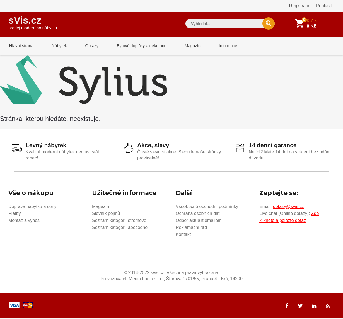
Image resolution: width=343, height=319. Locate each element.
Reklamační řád (191, 228)
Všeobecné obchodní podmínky (207, 207)
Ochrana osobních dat (197, 214)
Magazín (187, 46)
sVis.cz (32, 22)
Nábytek (57, 46)
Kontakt (183, 235)
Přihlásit (324, 5)
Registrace (299, 5)
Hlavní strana (20, 46)
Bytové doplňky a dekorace (137, 46)
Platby (14, 214)
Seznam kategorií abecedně (120, 228)
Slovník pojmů (106, 214)
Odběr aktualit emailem (199, 221)
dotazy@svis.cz (288, 207)
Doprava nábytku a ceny (32, 207)
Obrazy (88, 46)
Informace (221, 46)
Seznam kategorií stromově (119, 221)
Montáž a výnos (24, 221)
